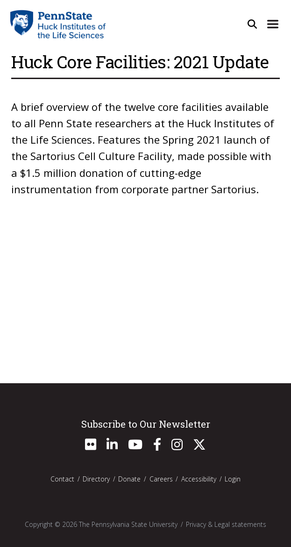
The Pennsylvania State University (128, 524)
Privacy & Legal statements (226, 524)
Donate (129, 478)
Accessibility (198, 478)
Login (233, 478)
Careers (161, 478)
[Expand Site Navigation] (273, 23)
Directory (96, 478)
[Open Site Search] (252, 23)
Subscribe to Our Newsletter (145, 423)
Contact (62, 478)
